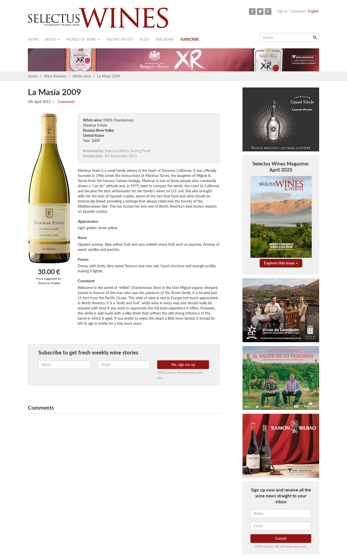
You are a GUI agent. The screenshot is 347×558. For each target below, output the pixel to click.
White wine (82, 76)
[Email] (280, 526)
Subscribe (189, 39)
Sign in (282, 11)
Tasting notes (119, 39)
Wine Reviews (55, 76)
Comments (66, 101)
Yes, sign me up (183, 364)
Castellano (298, 11)
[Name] (280, 513)
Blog (144, 39)
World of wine (83, 39)
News (52, 39)
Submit (280, 538)
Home (33, 39)
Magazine (165, 39)
